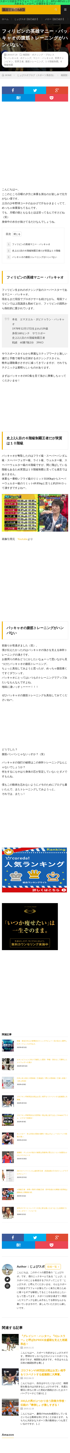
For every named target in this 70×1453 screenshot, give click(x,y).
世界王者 (19, 61)
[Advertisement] (35, 148)
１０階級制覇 (51, 61)
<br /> (13, 818)
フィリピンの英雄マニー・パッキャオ (28, 244)
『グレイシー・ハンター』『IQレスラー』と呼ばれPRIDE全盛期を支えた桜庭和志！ (44, 1339)
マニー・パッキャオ (43, 58)
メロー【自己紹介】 (55, 19)
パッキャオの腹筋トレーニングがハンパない (32, 257)
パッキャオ (12, 58)
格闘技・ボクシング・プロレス (38, 54)
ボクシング (25, 58)
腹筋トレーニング (34, 61)
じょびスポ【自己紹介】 (26, 19)
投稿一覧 (52, 1266)
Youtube (23, 539)
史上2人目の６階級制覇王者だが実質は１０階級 (33, 250)
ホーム (5, 19)
